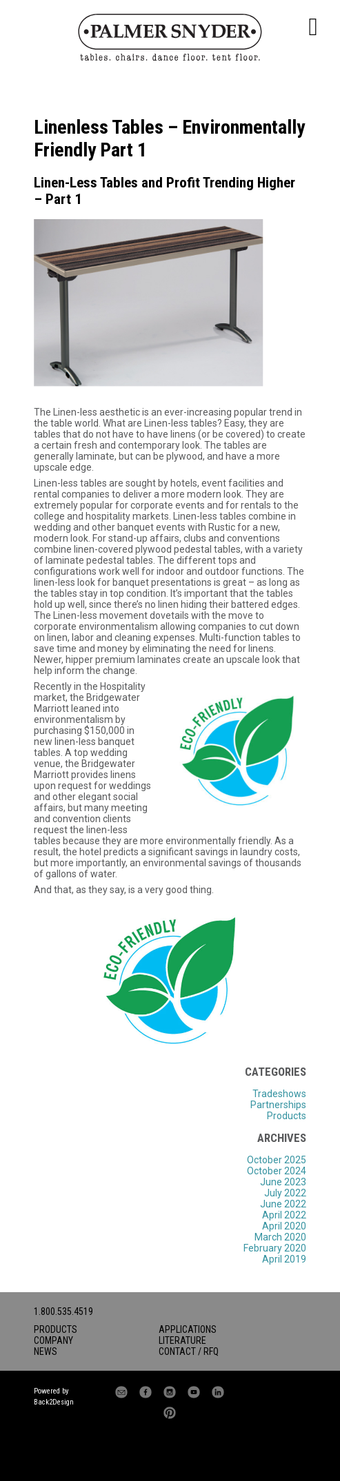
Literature (182, 1340)
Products (286, 1115)
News (45, 1351)
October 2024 (276, 1170)
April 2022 (284, 1214)
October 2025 (276, 1159)
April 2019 (284, 1259)
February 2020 (274, 1248)
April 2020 (284, 1226)
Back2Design (54, 1402)
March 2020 (280, 1237)
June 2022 (283, 1203)
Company (53, 1340)
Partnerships (278, 1104)
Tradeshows (279, 1093)
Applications (188, 1329)
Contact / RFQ (189, 1351)
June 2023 (283, 1181)
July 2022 (285, 1192)
